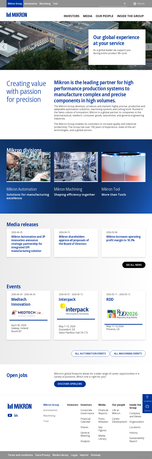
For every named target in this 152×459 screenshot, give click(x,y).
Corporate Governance (87, 411)
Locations (134, 427)
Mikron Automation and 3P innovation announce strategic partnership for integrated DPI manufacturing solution (28, 244)
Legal (74, 455)
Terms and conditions (20, 455)
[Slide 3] (78, 66)
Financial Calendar (86, 420)
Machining (45, 3)
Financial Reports (103, 411)
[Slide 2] (73, 66)
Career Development (119, 420)
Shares (84, 427)
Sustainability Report (136, 439)
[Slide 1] (68, 66)
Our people (104, 16)
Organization (136, 421)
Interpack (67, 299)
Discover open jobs (70, 383)
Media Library (102, 437)
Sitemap (95, 455)
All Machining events (128, 353)
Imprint (84, 455)
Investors (71, 16)
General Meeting (85, 434)
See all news (134, 264)
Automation (30, 3)
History (133, 432)
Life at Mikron (116, 411)
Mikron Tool (111, 189)
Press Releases (103, 420)
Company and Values (135, 415)
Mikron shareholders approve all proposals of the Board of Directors (74, 240)
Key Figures (102, 429)
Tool (55, 3)
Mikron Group (15, 3)
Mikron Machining (68, 189)
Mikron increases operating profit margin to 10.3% (123, 238)
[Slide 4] (84, 66)
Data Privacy (42, 455)
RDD (110, 299)
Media (87, 16)
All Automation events (90, 353)
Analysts (85, 441)
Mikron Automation (22, 189)
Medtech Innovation (20, 301)
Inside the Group (130, 16)
